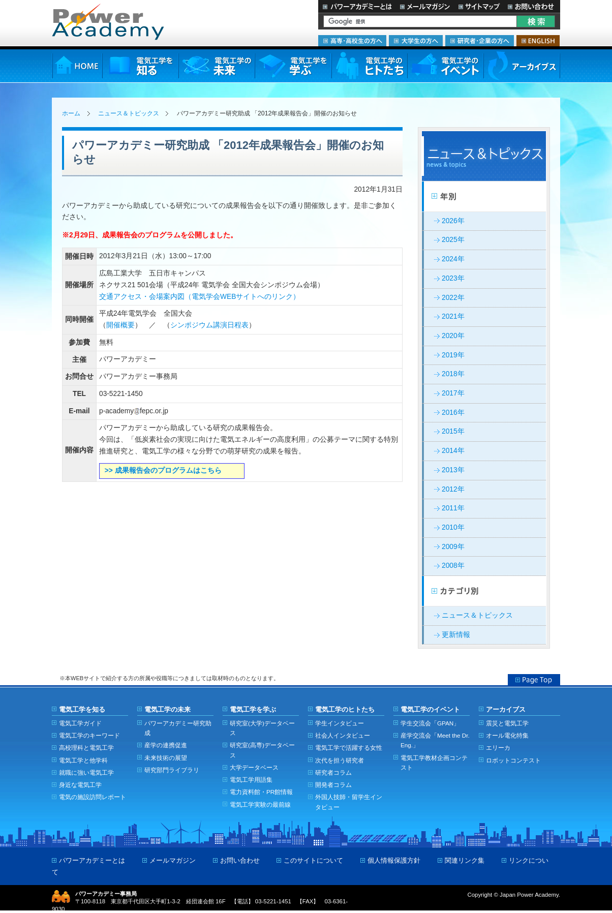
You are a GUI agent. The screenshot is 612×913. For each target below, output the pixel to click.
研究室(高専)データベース (262, 750)
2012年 (453, 489)
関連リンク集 (464, 860)
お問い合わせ (532, 6)
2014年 (453, 450)
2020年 (453, 336)
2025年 (453, 240)
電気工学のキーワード (89, 735)
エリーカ (498, 747)
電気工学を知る (140, 65)
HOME (77, 65)
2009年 (453, 547)
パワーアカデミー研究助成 (177, 728)
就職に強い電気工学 (86, 772)
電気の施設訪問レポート (92, 797)
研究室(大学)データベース (262, 728)
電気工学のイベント (445, 65)
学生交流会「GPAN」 (430, 723)
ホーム (71, 113)
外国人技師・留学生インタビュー (348, 802)
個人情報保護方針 (394, 860)
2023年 (453, 278)
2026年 (453, 221)
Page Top (534, 679)
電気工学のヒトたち (369, 65)
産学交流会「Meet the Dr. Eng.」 (435, 740)
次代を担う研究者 (339, 760)
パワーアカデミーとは (357, 6)
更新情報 (456, 634)
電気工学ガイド (80, 723)
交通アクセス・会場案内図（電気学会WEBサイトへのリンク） (199, 296)
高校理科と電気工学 (86, 747)
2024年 (453, 259)
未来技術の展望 (165, 757)
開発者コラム (333, 784)
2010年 (453, 527)
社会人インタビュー (342, 735)
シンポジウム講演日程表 (209, 325)
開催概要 (120, 325)
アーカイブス (522, 65)
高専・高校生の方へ (352, 40)
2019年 (453, 355)
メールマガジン (425, 6)
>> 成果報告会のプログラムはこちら (163, 470)
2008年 (453, 565)
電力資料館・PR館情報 (261, 791)
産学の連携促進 (165, 745)
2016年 (453, 412)
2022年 (453, 297)
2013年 (453, 470)
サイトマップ (479, 6)
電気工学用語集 (251, 779)
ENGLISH (538, 40)
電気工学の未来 (216, 65)
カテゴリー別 (484, 591)
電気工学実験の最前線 (260, 804)
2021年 (453, 316)
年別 (484, 196)
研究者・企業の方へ (479, 40)
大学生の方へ (416, 40)
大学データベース (254, 767)
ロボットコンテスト (513, 760)
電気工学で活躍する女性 (348, 747)
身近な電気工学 (80, 784)
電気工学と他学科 (83, 760)
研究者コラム (333, 772)
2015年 (453, 431)
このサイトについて (313, 860)
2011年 (453, 508)
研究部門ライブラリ (171, 770)
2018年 (453, 374)
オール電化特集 (507, 735)
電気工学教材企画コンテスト (434, 762)
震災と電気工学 (507, 723)
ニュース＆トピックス (128, 113)
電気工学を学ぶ (293, 65)
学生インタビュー (339, 723)
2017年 (453, 393)
